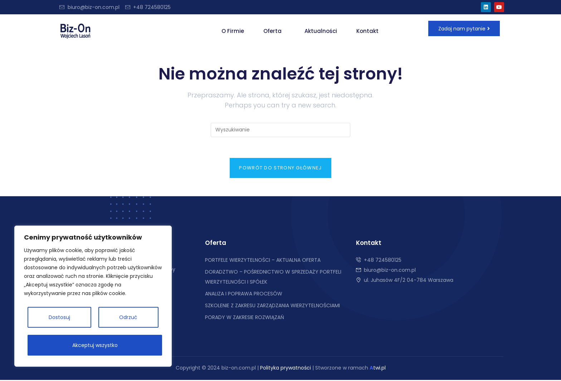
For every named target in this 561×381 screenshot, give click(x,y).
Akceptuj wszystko (95, 345)
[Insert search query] (280, 130)
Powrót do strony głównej (280, 168)
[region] (93, 296)
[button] (274, 31)
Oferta (272, 31)
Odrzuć (128, 317)
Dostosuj (59, 317)
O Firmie (232, 31)
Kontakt (367, 31)
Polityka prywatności (285, 368)
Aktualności (320, 31)
